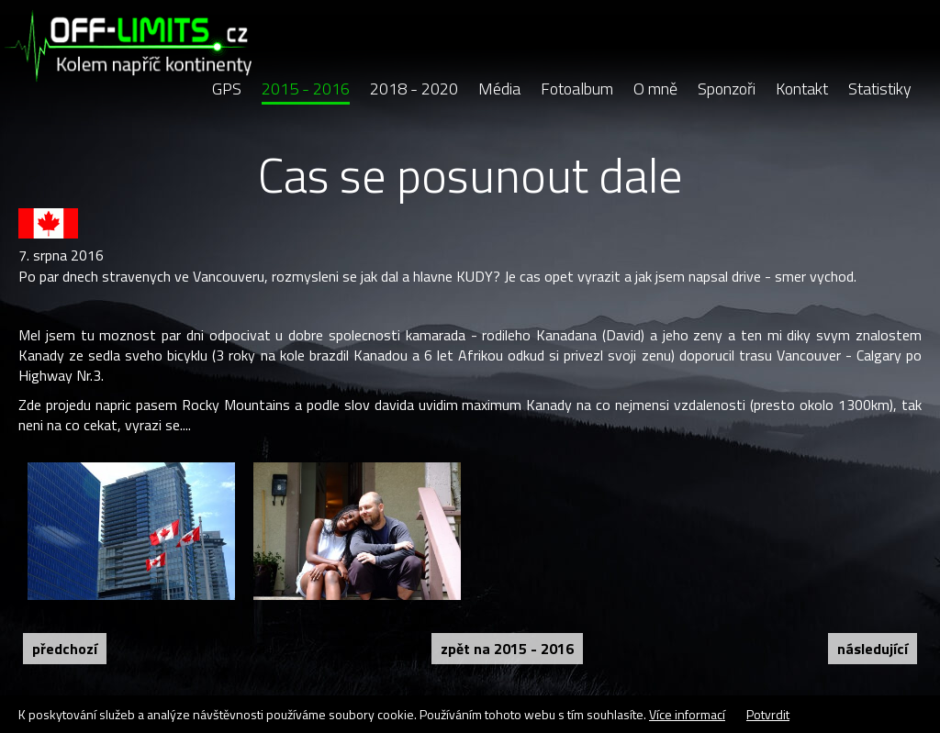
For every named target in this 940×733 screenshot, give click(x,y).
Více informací (687, 714)
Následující (872, 649)
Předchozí (64, 649)
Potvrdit (767, 714)
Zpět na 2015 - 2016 (507, 649)
